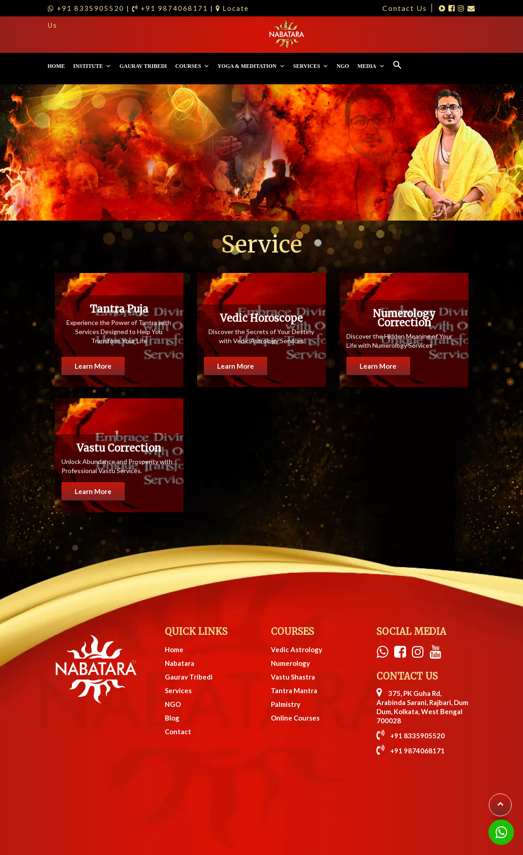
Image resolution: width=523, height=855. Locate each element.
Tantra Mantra (294, 659)
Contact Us (404, 8)
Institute (165, 35)
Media (444, 35)
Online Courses (295, 686)
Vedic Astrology (296, 618)
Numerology (290, 632)
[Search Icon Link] (470, 35)
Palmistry (285, 673)
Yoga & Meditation (325, 35)
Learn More (95, 337)
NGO (416, 34)
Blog (172, 686)
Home (129, 34)
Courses (266, 35)
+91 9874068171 (410, 719)
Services (384, 35)
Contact (178, 700)
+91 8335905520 (410, 704)
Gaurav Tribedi (216, 34)
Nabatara (179, 632)
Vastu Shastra (293, 645)
